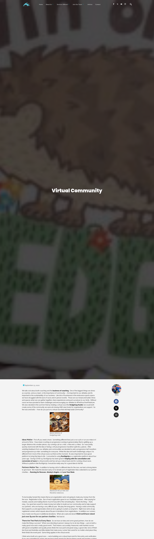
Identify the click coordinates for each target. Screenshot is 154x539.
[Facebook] (113, 4)
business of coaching (61, 391)
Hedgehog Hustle (76, 405)
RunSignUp (65, 456)
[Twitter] (117, 4)
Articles (89, 4)
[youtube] (121, 4)
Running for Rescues (38, 472)
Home (41, 4)
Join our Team (78, 4)
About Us (49, 4)
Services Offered (63, 4)
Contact (97, 4)
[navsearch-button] (131, 4)
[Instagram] (125, 4)
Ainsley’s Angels (53, 472)
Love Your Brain (68, 472)
